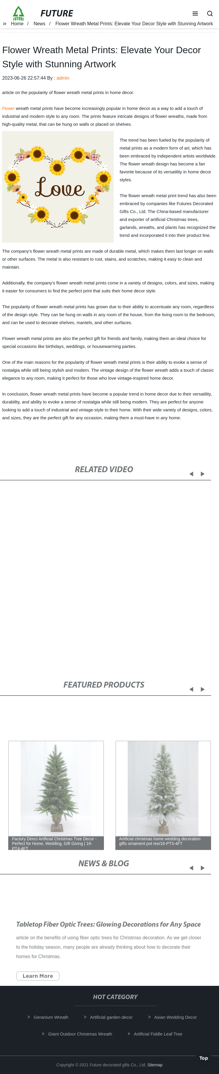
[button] (195, 14)
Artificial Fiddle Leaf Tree (159, 1033)
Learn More (38, 981)
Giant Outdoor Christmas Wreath (81, 1033)
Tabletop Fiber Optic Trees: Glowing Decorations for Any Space (108, 930)
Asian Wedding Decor (176, 1017)
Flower (8, 108)
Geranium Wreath (52, 1017)
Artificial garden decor (112, 1017)
